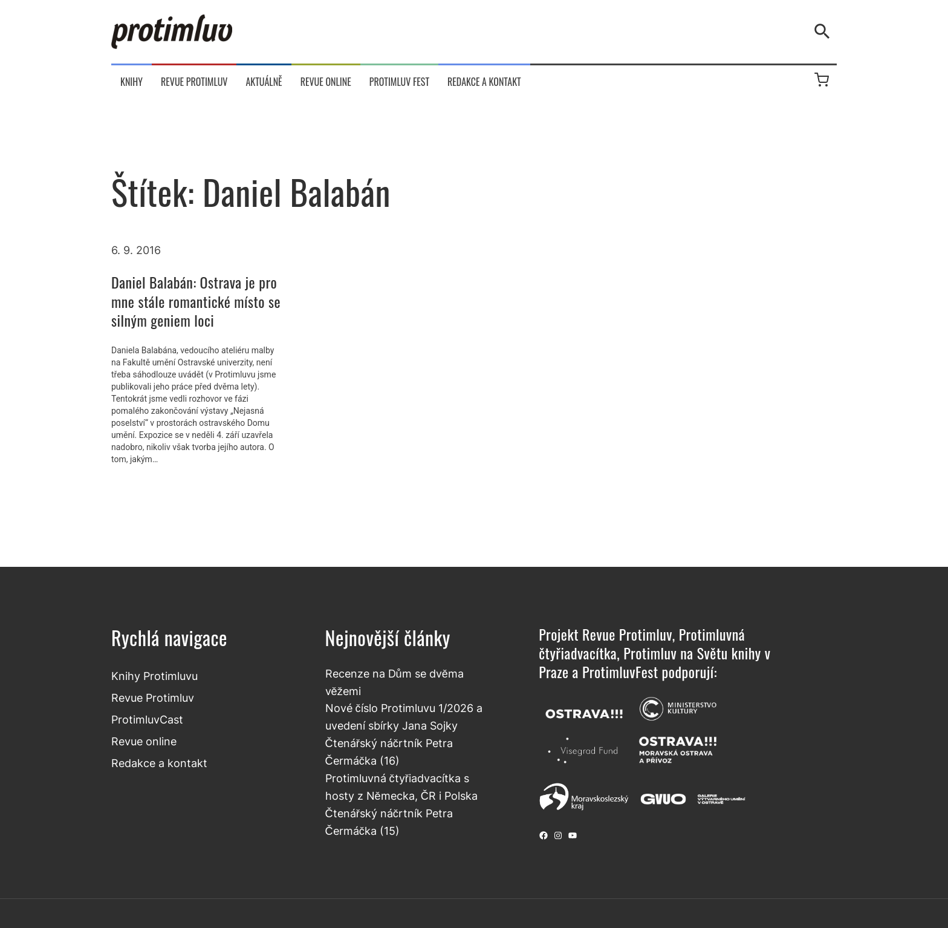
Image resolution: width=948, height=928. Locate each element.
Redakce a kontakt (159, 763)
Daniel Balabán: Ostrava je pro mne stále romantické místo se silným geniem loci (196, 301)
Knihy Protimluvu (154, 675)
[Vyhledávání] (825, 31)
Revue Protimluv (152, 697)
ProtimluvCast (147, 719)
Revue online (144, 741)
